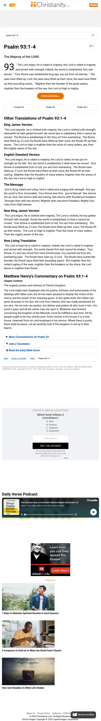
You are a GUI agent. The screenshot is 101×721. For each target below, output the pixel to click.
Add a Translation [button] (18, 343)
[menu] (5, 6)
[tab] (50, 337)
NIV (91, 46)
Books (19, 358)
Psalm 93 (50, 107)
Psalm (32, 358)
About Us (30, 713)
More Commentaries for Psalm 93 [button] (27, 336)
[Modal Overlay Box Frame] (50, 434)
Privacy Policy (43, 713)
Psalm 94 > (82, 107)
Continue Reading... (50, 96)
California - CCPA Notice (63, 713)
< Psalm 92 (18, 107)
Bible (6, 358)
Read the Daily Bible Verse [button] (23, 350)
